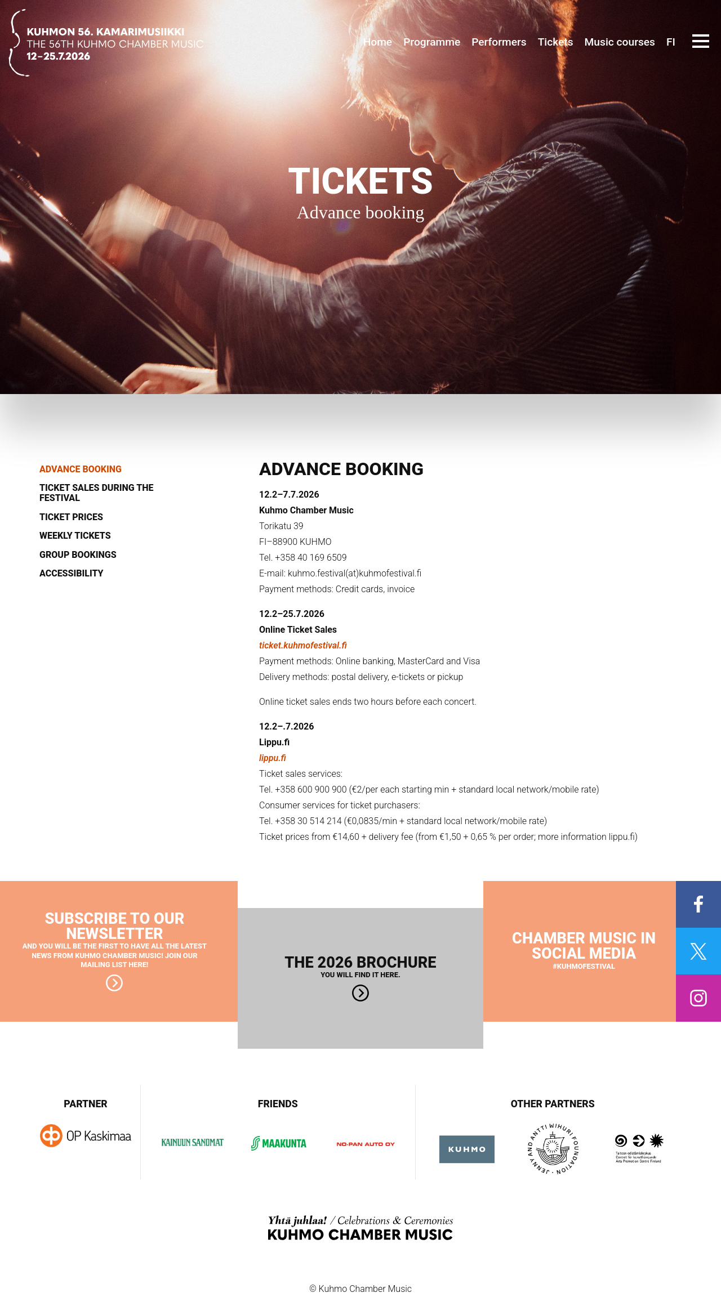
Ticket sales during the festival (96, 493)
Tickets (555, 41)
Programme (431, 41)
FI (670, 41)
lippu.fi (272, 758)
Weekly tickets (75, 536)
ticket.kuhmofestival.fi (303, 645)
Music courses (620, 41)
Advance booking (80, 469)
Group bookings (78, 555)
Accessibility (71, 574)
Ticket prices (71, 517)
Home (378, 41)
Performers (498, 41)
